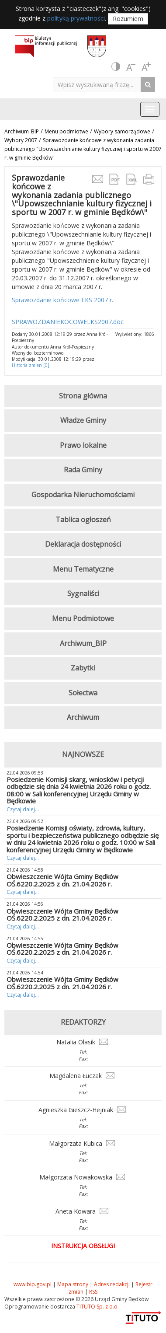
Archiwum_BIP (21, 131)
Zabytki (83, 668)
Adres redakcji (112, 1284)
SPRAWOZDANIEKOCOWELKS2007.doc (68, 322)
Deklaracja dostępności (83, 544)
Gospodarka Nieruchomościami (83, 494)
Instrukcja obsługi (83, 1246)
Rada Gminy (83, 470)
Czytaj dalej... (23, 809)
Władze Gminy (83, 420)
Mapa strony (72, 1284)
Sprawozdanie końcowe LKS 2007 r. (62, 300)
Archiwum (83, 717)
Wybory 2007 (20, 140)
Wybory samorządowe (122, 131)
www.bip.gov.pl (33, 1284)
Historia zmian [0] (30, 365)
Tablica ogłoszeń (83, 519)
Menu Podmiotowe (83, 618)
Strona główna (83, 396)
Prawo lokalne (83, 445)
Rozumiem (128, 18)
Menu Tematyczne (83, 569)
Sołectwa (83, 693)
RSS (93, 1291)
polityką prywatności (76, 18)
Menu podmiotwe (66, 131)
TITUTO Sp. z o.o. (97, 1306)
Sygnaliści (83, 593)
